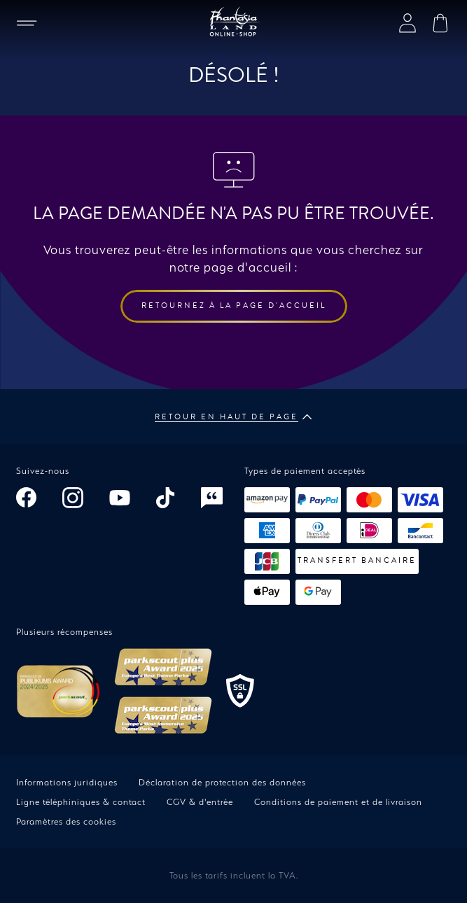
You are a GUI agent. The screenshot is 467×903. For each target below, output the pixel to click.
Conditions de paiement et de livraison (338, 802)
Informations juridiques (67, 782)
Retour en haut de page (233, 417)
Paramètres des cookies (66, 821)
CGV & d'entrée (200, 802)
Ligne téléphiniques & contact (81, 802)
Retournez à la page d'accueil (233, 306)
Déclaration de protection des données (222, 782)
